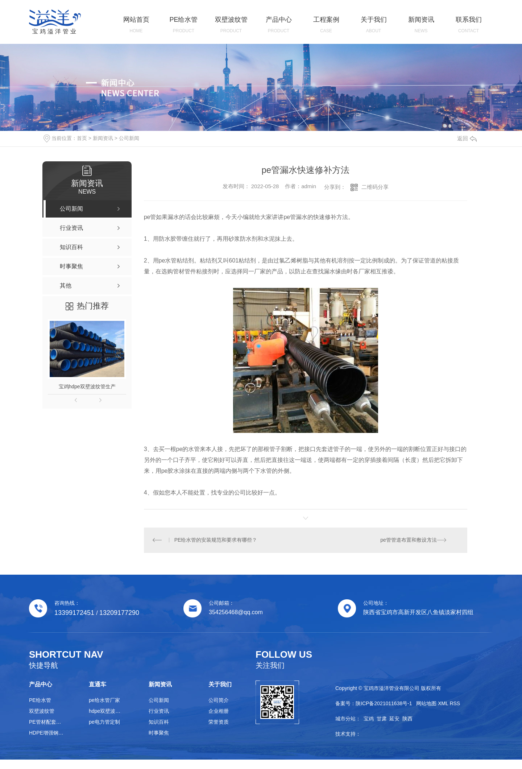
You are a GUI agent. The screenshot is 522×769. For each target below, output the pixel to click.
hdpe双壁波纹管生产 (107, 711)
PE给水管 (183, 25)
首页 (82, 138)
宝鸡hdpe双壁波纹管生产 (87, 386)
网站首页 (136, 25)
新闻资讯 (421, 25)
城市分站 (345, 719)
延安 (394, 719)
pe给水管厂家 (104, 700)
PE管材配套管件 (47, 722)
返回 (467, 138)
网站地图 (426, 704)
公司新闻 (129, 138)
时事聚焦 (159, 733)
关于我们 (373, 25)
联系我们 (468, 25)
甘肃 (382, 719)
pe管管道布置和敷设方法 (408, 540)
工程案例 (326, 25)
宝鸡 (369, 719)
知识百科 (159, 722)
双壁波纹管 (231, 25)
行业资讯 (159, 711)
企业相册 (218, 711)
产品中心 (278, 25)
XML (443, 704)
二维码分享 (375, 187)
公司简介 (218, 700)
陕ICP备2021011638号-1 (384, 704)
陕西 (407, 719)
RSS (455, 704)
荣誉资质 (218, 722)
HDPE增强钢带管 (47, 733)
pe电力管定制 (104, 722)
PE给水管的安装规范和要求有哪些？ (215, 540)
